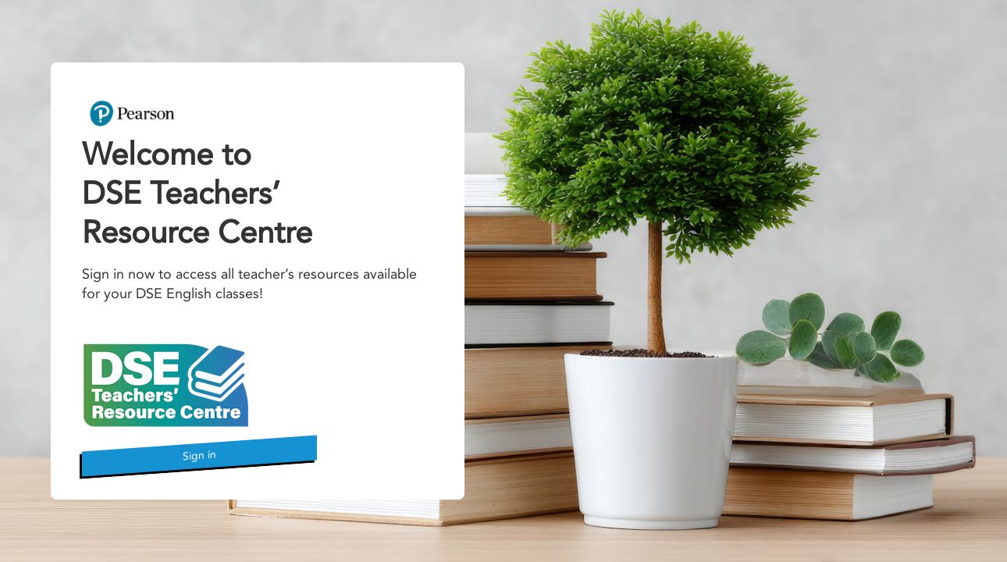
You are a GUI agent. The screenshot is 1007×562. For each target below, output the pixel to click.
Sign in (199, 455)
